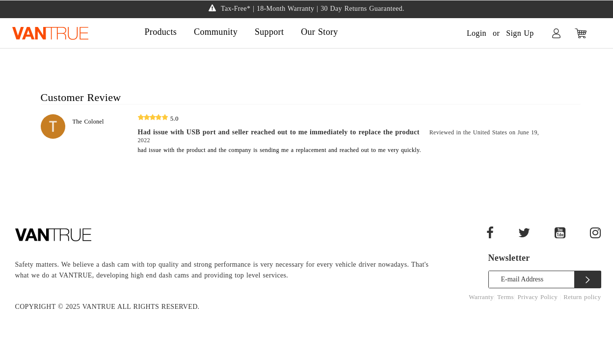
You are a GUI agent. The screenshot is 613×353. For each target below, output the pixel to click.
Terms (505, 297)
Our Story (319, 32)
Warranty (481, 297)
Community (216, 32)
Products (161, 32)
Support (269, 32)
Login (476, 33)
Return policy (582, 297)
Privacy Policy (538, 297)
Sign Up (519, 33)
